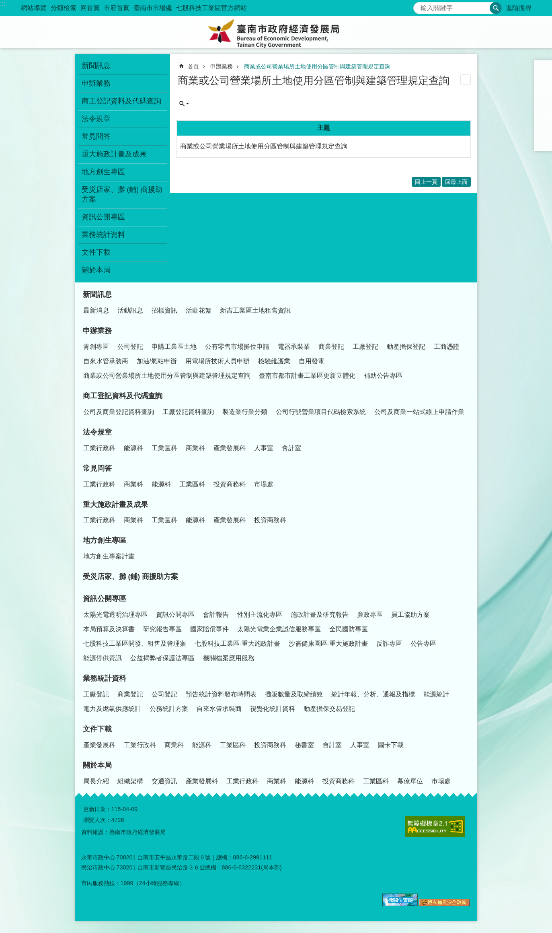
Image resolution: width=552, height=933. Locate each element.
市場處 (263, 484)
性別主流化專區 (259, 614)
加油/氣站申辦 (157, 361)
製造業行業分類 (244, 411)
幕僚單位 (410, 781)
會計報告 (216, 614)
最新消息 (96, 310)
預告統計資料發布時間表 (221, 694)
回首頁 (90, 7)
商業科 (195, 448)
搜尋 (419, 5)
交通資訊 (164, 781)
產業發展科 (229, 448)
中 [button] (543, 79)
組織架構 (130, 781)
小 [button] (543, 69)
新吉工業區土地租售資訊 (255, 310)
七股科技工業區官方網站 (211, 7)
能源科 (133, 448)
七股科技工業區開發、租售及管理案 (134, 643)
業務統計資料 (103, 235)
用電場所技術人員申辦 (217, 361)
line (543, 132)
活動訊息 (130, 310)
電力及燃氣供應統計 (112, 708)
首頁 (193, 66)
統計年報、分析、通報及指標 (373, 694)
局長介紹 (96, 781)
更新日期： (97, 809)
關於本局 (96, 270)
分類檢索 (63, 7)
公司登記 (130, 346)
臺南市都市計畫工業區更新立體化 (307, 375)
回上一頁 (426, 182)
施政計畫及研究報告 (320, 614)
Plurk (543, 111)
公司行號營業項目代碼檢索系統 (321, 411)
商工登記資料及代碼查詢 (121, 101)
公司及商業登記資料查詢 (118, 411)
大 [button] (543, 90)
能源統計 (436, 694)
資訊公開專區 (103, 217)
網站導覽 (34, 7)
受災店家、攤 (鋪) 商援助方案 (122, 194)
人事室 (263, 448)
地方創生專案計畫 (109, 556)
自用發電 (311, 361)
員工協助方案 (410, 614)
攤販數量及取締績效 (294, 694)
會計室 (291, 448)
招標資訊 (164, 310)
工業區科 (164, 448)
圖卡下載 (391, 744)
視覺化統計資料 (272, 708)
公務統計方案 (169, 708)
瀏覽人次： (97, 820)
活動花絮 (198, 310)
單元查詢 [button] (184, 103)
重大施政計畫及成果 (114, 154)
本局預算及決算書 (109, 629)
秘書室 (304, 744)
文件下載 (96, 252)
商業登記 (331, 346)
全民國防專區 (348, 629)
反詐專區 (389, 643)
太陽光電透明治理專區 (115, 614)
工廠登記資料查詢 (188, 411)
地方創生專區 (103, 172)
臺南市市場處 (152, 7)
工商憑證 (447, 346)
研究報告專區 (162, 629)
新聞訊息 (96, 66)
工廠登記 (365, 346)
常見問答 (96, 136)
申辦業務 (96, 83)
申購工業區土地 (174, 346)
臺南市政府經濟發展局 (276, 32)
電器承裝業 (294, 346)
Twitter (543, 121)
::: (2, 3)
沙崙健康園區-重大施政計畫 (328, 643)
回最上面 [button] (456, 182)
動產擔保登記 (406, 346)
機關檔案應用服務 (228, 658)
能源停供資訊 (102, 658)
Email (543, 142)
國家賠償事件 (209, 629)
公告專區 (423, 643)
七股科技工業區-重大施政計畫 (237, 643)
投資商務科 (229, 484)
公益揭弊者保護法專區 (162, 658)
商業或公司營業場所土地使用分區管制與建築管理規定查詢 (317, 66)
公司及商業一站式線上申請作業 (419, 411)
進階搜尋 (518, 7)
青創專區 (96, 346)
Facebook (543, 100)
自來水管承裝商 (105, 361)
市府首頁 (116, 7)
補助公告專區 (383, 375)
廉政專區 (370, 614)
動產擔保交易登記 (329, 708)
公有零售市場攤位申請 (237, 346)
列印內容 (465, 79)
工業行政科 (99, 448)
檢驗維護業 (274, 361)
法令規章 (96, 119)
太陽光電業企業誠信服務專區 (279, 629)
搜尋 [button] (496, 8)
